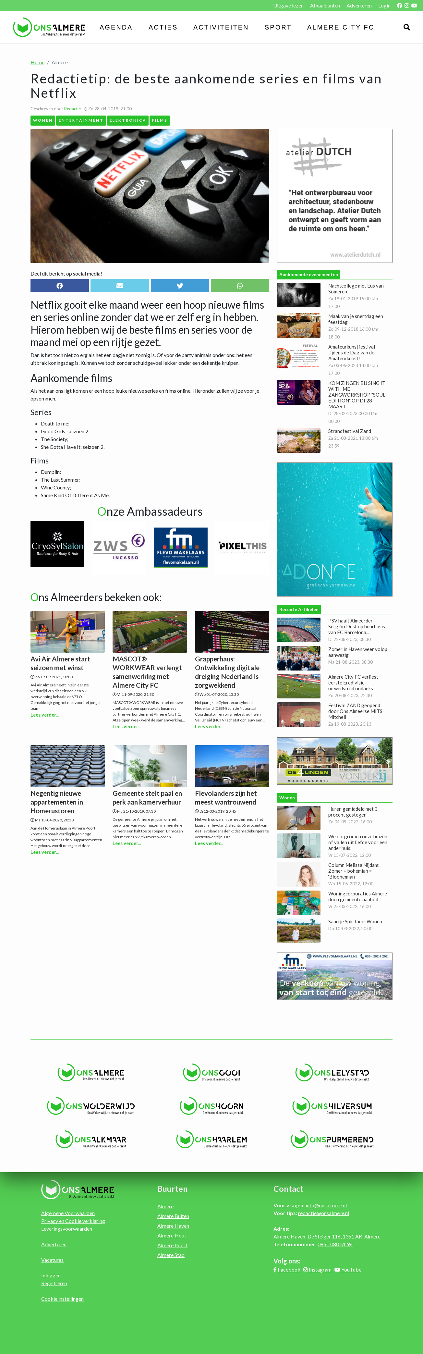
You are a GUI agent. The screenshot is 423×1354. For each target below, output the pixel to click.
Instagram (320, 1269)
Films (160, 120)
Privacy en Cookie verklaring (73, 1221)
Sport (278, 27)
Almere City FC (340, 27)
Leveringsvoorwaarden (66, 1228)
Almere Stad (171, 1255)
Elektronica (128, 120)
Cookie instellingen (62, 1299)
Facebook (289, 1269)
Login (384, 5)
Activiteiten (221, 27)
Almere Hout (171, 1235)
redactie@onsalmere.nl (323, 1213)
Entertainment (81, 120)
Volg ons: (286, 1261)
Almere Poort (172, 1245)
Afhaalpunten (325, 5)
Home (37, 62)
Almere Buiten (173, 1216)
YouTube (351, 1269)
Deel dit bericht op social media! (66, 273)
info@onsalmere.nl (326, 1205)
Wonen (43, 120)
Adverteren (359, 5)
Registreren (54, 1283)
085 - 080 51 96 (335, 1244)
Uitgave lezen (288, 5)
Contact (288, 1188)
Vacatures (52, 1260)
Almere (165, 1206)
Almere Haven (173, 1226)
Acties (163, 27)
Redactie (72, 108)
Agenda (116, 27)
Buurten (172, 1188)
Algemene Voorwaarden (68, 1213)
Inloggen (51, 1275)
